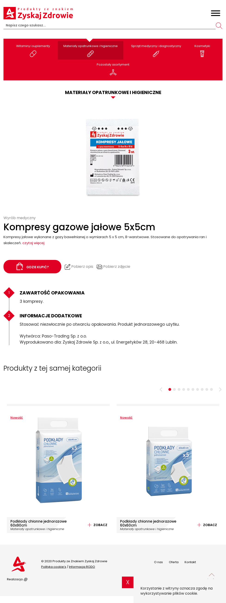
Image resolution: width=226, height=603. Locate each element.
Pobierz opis (79, 267)
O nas (158, 562)
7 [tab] (197, 389)
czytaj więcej (33, 242)
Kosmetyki (202, 50)
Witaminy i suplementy (33, 50)
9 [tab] (206, 389)
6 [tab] (193, 389)
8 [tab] (202, 389)
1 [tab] (169, 389)
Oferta (174, 562)
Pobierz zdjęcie (113, 267)
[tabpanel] (58, 468)
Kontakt (190, 562)
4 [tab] (183, 389)
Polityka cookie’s (53, 567)
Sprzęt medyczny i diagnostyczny (156, 50)
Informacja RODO (82, 567)
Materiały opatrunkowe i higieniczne (90, 50)
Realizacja (17, 579)
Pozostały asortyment (113, 69)
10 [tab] (211, 389)
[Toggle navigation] (215, 14)
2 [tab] (174, 389)
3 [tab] (179, 389)
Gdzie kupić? (32, 266)
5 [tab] (188, 389)
